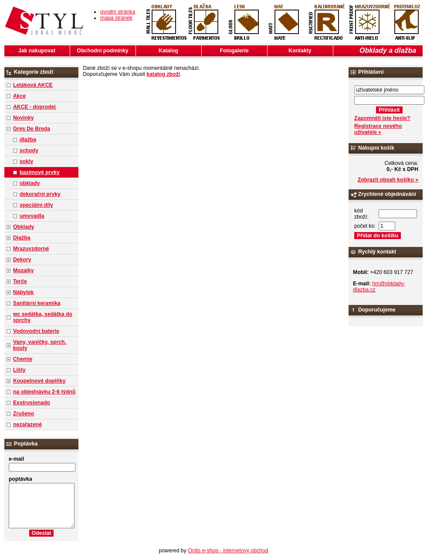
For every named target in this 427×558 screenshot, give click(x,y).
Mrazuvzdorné (31, 249)
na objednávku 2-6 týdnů (44, 392)
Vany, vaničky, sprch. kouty (39, 345)
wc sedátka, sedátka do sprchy (42, 317)
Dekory (22, 260)
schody (29, 150)
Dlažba (21, 238)
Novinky (23, 118)
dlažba (28, 140)
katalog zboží (163, 74)
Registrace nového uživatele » (378, 129)
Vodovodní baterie (36, 331)
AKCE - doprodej (34, 107)
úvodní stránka (117, 12)
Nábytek (23, 292)
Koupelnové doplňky (39, 381)
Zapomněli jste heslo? (382, 118)
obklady (30, 183)
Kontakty (299, 51)
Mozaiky (23, 270)
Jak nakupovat (36, 51)
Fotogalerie (234, 51)
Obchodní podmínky (102, 51)
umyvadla (32, 216)
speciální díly (36, 205)
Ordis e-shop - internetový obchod (228, 551)
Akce (19, 96)
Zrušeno (23, 414)
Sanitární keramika (37, 303)
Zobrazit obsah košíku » (388, 180)
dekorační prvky (40, 194)
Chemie (22, 359)
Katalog (168, 51)
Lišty (19, 370)
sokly (26, 161)
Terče (20, 281)
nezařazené (27, 424)
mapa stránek (116, 18)
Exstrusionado (31, 403)
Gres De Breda (31, 129)
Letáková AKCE (33, 85)
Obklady (23, 227)
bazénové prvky (40, 172)
